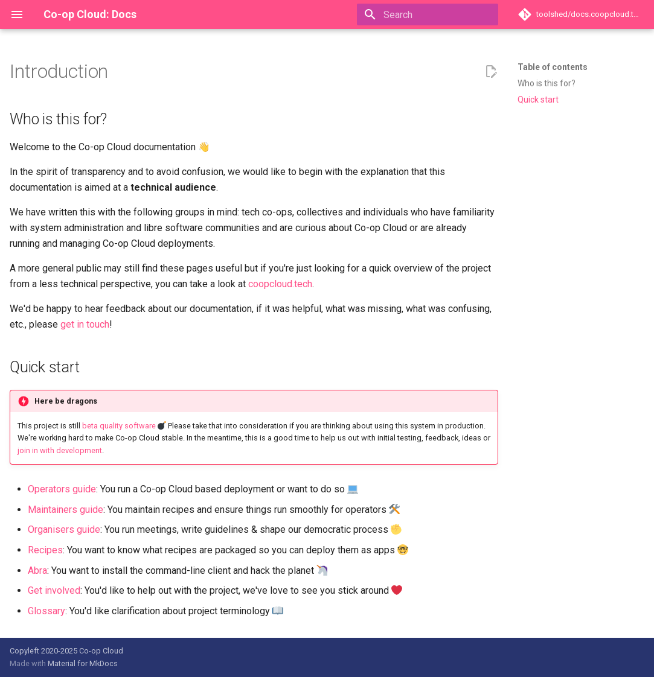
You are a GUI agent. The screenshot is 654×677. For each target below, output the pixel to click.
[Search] (427, 14)
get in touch (84, 324)
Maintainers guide (65, 509)
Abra (37, 570)
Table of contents (553, 67)
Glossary (46, 611)
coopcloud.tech (280, 284)
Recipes (45, 550)
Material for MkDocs (83, 663)
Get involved (54, 590)
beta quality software (119, 425)
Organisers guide (64, 529)
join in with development (60, 450)
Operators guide (62, 489)
